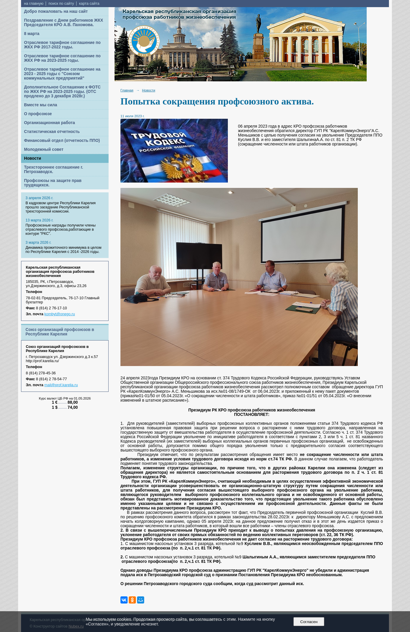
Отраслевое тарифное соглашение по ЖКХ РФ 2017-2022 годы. (62, 44)
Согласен (309, 622)
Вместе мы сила (40, 105)
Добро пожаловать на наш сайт (56, 11)
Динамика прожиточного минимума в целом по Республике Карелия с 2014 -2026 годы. (63, 249)
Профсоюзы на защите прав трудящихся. (53, 182)
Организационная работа (49, 123)
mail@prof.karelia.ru (61, 385)
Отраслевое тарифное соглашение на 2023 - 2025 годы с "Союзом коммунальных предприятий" (62, 73)
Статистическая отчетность (52, 131)
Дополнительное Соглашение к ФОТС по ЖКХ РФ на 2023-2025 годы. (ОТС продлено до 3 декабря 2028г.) (62, 91)
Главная (127, 90)
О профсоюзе (38, 114)
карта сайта (89, 3)
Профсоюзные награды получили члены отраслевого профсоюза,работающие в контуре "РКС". (61, 229)
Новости (32, 158)
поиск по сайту (61, 3)
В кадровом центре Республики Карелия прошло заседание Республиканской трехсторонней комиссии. (61, 207)
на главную (33, 3)
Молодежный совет (43, 149)
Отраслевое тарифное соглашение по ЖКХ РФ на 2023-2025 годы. (62, 58)
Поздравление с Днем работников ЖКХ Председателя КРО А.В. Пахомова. (63, 22)
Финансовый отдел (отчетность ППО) (62, 140)
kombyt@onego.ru (60, 314)
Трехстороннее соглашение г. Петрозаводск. (53, 169)
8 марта (31, 33)
